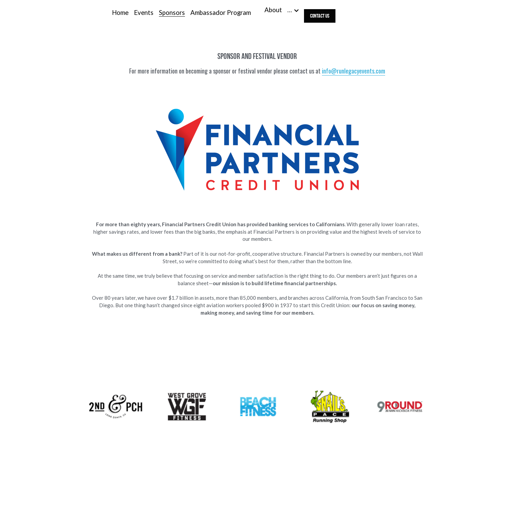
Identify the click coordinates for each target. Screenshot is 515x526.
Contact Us (319, 16)
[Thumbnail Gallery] (116, 406)
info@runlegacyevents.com (353, 70)
